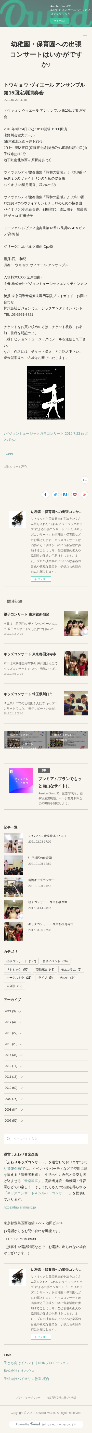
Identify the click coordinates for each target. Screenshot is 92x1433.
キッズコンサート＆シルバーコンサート (38, 1193)
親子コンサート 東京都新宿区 (26, 614)
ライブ (45, 977)
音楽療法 (44, 969)
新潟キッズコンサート (43, 880)
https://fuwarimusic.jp (20, 1207)
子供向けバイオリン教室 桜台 (26, 1379)
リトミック (17, 969)
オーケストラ (18, 977)
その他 (67, 977)
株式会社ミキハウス (19, 1371)
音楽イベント (55, 961)
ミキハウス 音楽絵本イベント (47, 836)
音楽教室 (31, 1181)
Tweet (8, 454)
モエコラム (71, 969)
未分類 (14, 986)
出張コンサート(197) (15, 466)
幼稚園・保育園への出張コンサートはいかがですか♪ (46, 54)
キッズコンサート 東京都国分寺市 (30, 654)
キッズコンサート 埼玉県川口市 (28, 694)
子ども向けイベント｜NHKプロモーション (36, 1363)
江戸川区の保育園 (40, 858)
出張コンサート (21, 961)
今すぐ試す (60, 20)
